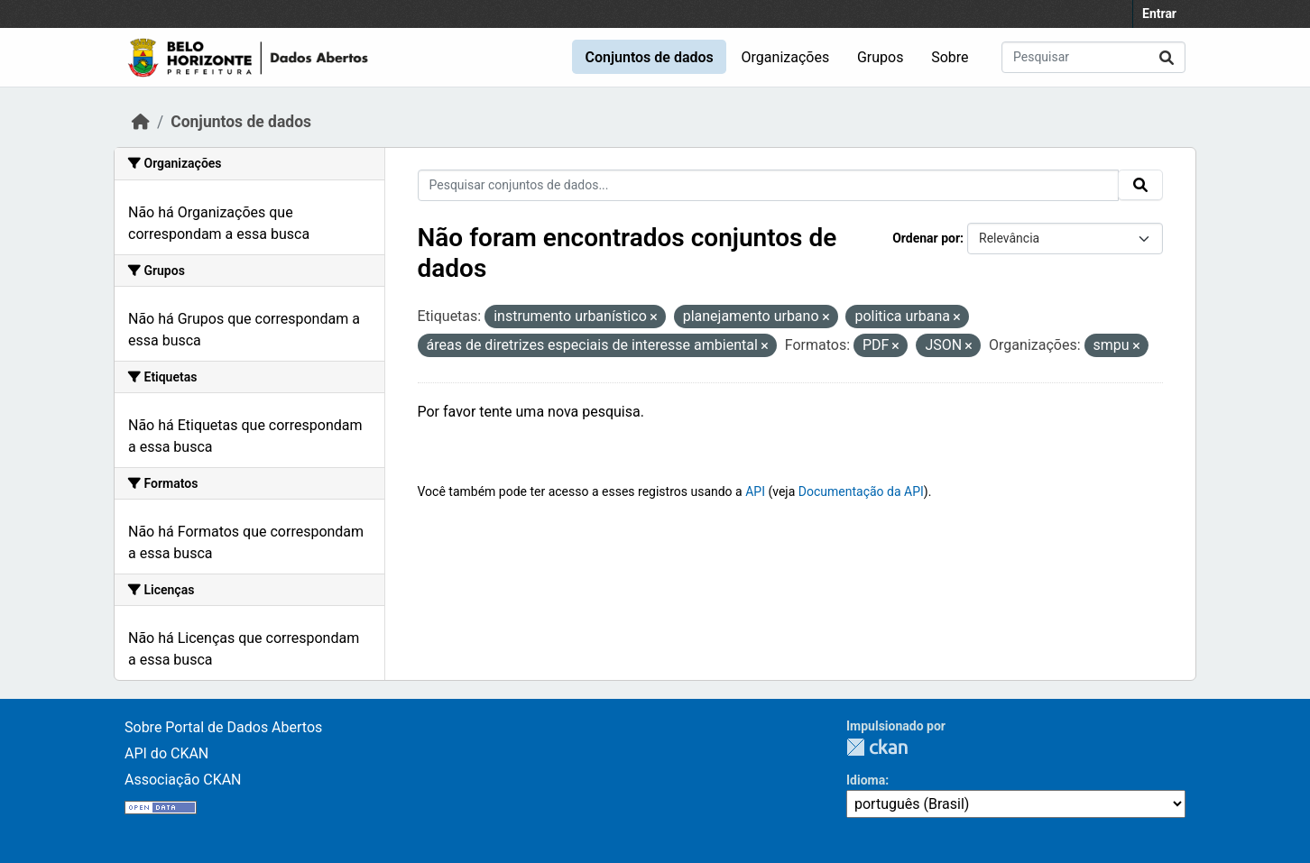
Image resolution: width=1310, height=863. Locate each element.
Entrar (1159, 13)
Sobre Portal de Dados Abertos (223, 727)
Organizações (786, 57)
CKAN (877, 747)
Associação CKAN (183, 779)
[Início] (141, 122)
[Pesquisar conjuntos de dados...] (1093, 57)
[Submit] (1166, 57)
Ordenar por (926, 238)
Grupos (880, 57)
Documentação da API (861, 491)
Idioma (865, 780)
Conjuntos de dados (649, 57)
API (755, 491)
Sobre (949, 57)
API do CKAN (166, 753)
